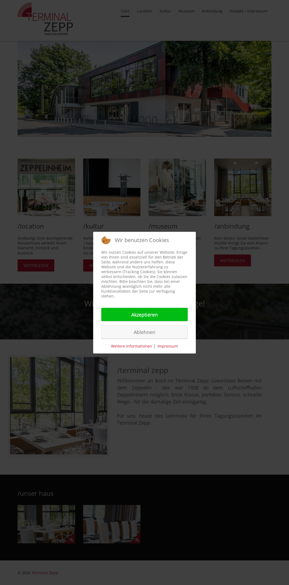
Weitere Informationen (131, 346)
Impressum (167, 346)
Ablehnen (144, 332)
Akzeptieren (144, 314)
